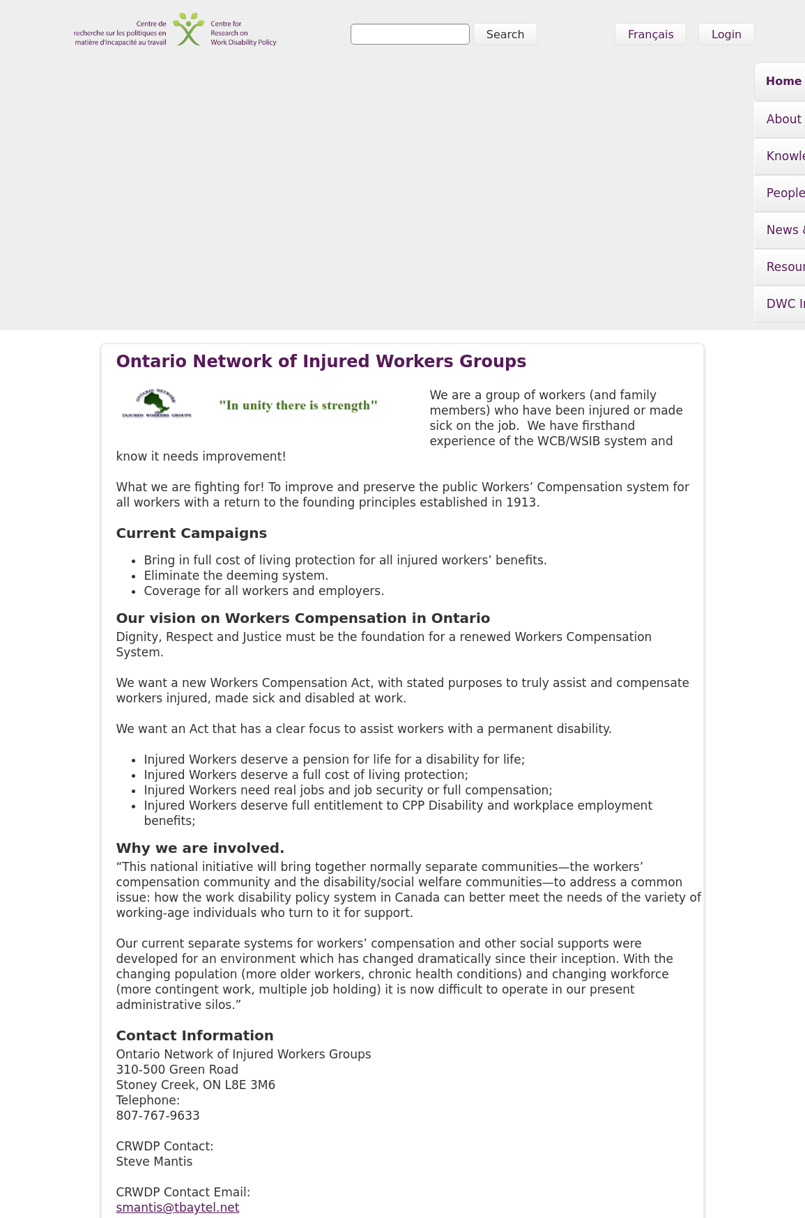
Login (727, 34)
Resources (580, 83)
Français (651, 34)
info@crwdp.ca (100, 1187)
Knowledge (278, 83)
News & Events (468, 83)
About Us (181, 83)
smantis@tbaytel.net (177, 986)
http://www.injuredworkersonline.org (223, 1017)
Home (111, 81)
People (368, 83)
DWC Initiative (689, 83)
